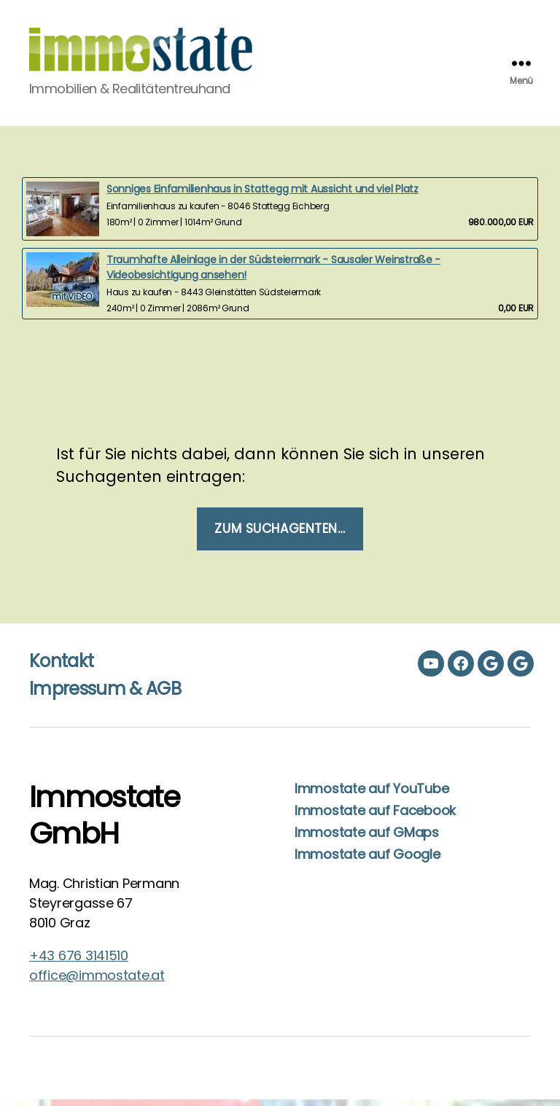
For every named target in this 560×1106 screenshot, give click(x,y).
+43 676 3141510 (78, 962)
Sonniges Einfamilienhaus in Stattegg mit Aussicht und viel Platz (262, 195)
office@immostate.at (97, 982)
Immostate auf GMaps (367, 839)
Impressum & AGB (105, 695)
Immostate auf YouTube (371, 795)
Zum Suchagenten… (279, 535)
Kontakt (61, 667)
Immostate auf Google (367, 861)
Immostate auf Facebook (375, 817)
